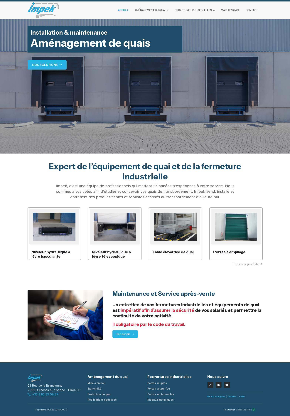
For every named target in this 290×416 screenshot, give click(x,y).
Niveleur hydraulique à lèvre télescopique (111, 254)
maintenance (230, 10)
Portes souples (157, 383)
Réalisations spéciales (102, 399)
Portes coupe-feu (158, 388)
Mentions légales (216, 396)
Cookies (231, 396)
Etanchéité (94, 388)
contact (251, 10)
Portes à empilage (229, 252)
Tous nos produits (247, 264)
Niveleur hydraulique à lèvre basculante (50, 254)
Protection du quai (99, 394)
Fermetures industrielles (193, 10)
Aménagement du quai (150, 10)
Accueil (123, 10)
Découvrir (125, 334)
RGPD (242, 396)
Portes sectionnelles (160, 394)
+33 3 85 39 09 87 (45, 394)
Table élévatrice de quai (173, 252)
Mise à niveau (96, 383)
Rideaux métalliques (160, 399)
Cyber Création (245, 409)
